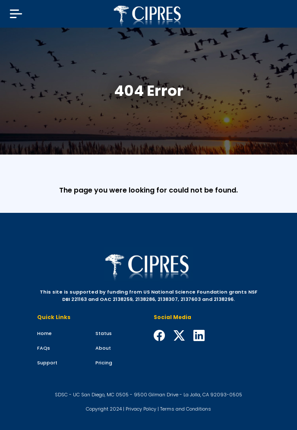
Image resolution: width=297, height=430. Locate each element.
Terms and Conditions (185, 408)
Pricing (103, 362)
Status (103, 333)
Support (47, 362)
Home (44, 333)
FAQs (43, 348)
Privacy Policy (141, 408)
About (103, 348)
